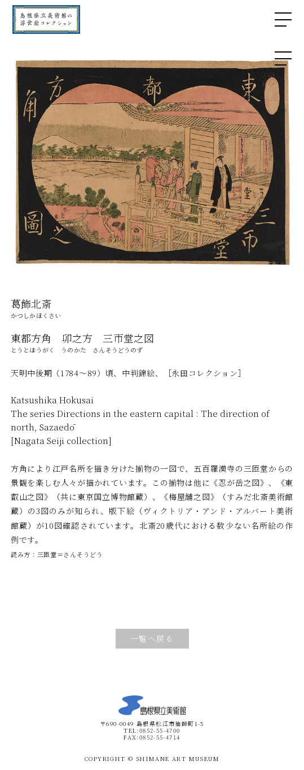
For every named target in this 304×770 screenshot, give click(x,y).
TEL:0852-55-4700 (152, 730)
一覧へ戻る (152, 638)
